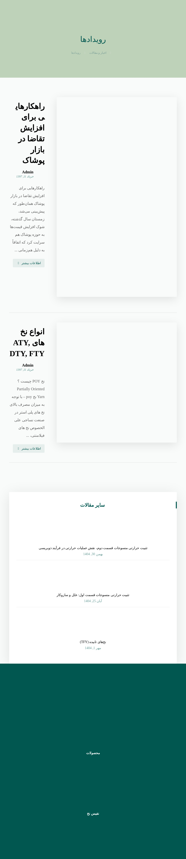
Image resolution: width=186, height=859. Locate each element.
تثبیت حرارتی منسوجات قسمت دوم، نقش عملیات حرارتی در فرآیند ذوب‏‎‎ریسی (93, 419)
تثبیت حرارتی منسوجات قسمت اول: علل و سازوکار (93, 466)
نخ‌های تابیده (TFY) (93, 513)
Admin (75, 129)
